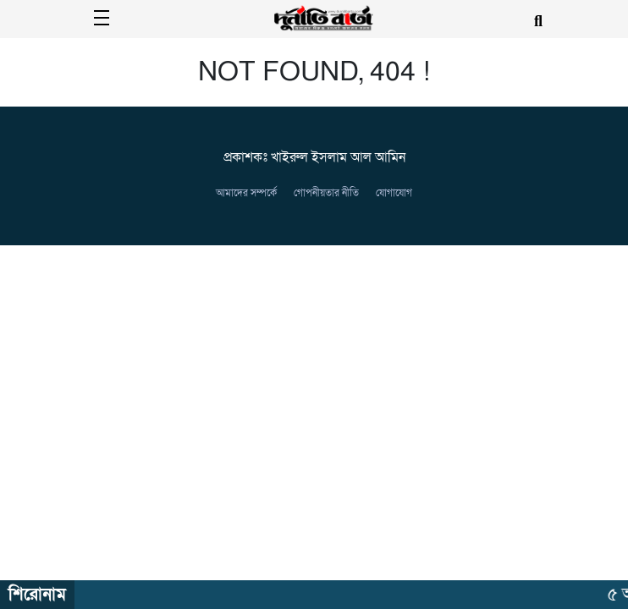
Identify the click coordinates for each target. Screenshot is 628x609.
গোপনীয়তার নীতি (326, 193)
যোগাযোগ (394, 193)
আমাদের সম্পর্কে (246, 193)
